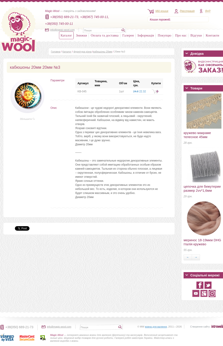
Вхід (207, 11)
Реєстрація (187, 11)
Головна (55, 51)
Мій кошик (161, 11)
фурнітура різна (82, 51)
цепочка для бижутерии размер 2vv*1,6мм (202, 188)
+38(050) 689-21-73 (19, 327)
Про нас (181, 35)
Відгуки (196, 35)
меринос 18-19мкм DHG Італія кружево (202, 242)
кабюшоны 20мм (102, 51)
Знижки (81, 35)
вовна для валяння (156, 326)
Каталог (66, 35)
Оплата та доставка (104, 35)
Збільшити (27, 119)
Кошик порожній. (160, 19)
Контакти (212, 35)
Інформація (146, 35)
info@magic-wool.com (62, 29)
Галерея (128, 35)
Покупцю (164, 35)
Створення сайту (200, 326)
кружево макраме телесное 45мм (197, 135)
